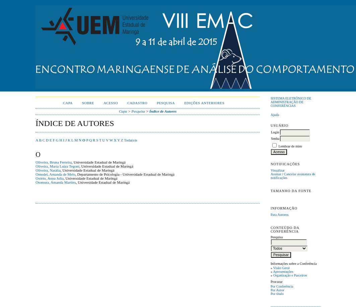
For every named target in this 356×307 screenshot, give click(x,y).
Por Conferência (282, 286)
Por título (277, 294)
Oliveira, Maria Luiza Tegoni (57, 166)
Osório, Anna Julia (49, 178)
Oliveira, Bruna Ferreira (53, 162)
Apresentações (283, 271)
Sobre (88, 103)
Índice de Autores (162, 111)
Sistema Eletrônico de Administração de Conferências (291, 102)
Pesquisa (166, 103)
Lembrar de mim (290, 146)
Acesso (110, 103)
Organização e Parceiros (290, 275)
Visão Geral (281, 268)
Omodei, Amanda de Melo (55, 174)
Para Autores (279, 215)
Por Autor (277, 290)
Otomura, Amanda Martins (55, 182)
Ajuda (275, 115)
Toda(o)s (130, 140)
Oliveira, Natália (48, 170)
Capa (68, 103)
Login (275, 132)
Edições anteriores (204, 103)
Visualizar (278, 170)
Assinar (276, 174)
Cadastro (137, 103)
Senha (275, 138)
